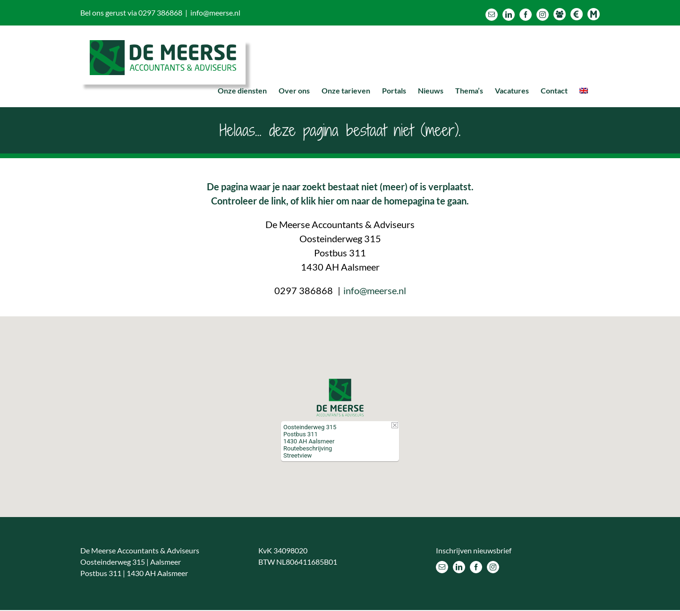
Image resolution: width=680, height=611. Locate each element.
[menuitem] (583, 91)
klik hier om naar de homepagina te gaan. (385, 200)
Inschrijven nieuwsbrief (473, 549)
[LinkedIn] (459, 566)
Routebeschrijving (307, 448)
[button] (340, 397)
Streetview (297, 455)
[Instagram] (493, 566)
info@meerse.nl (215, 12)
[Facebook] (476, 566)
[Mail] (442, 566)
